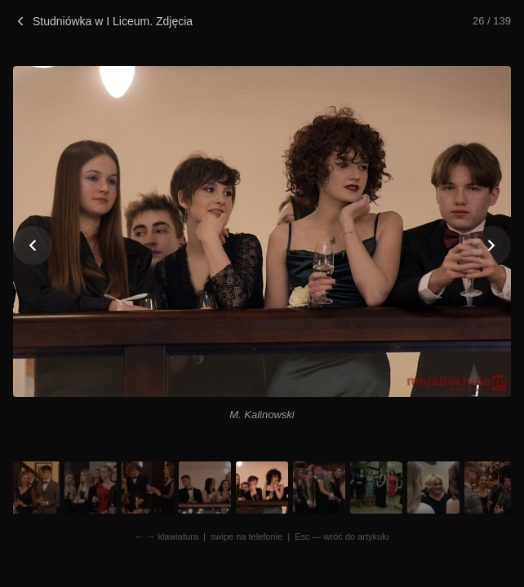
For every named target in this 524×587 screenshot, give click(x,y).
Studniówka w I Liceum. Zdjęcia (103, 21)
